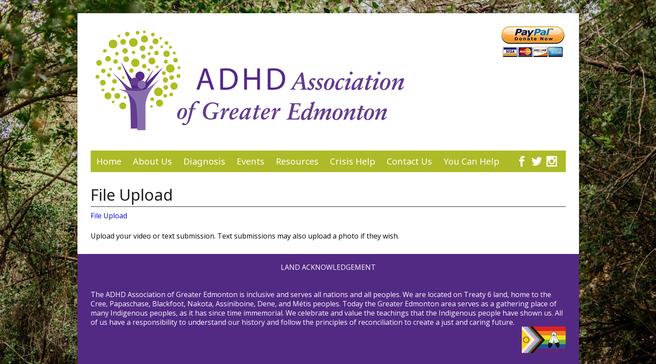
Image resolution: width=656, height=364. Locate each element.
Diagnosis (204, 161)
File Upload (109, 216)
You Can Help (471, 161)
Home (108, 161)
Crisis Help (352, 161)
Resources (297, 161)
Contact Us (409, 161)
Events (250, 161)
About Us (152, 161)
